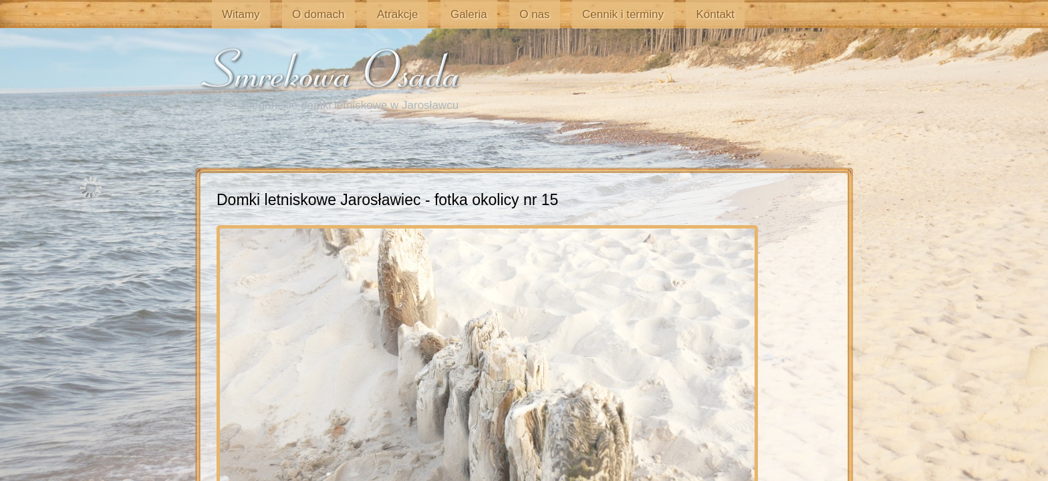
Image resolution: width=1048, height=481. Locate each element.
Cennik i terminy (564, 14)
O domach (297, 14)
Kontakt (647, 14)
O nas (485, 14)
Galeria (428, 14)
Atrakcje (366, 14)
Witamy (229, 14)
